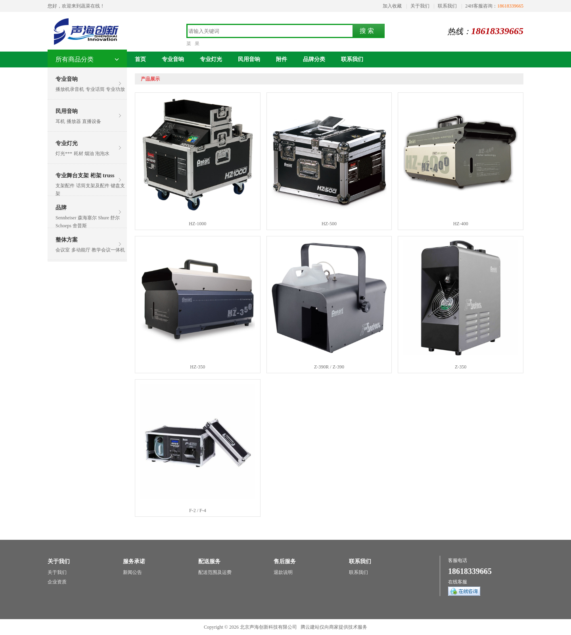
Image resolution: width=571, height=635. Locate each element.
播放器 (74, 121)
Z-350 (460, 367)
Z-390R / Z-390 (329, 367)
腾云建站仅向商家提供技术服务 (334, 627)
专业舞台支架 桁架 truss (85, 175)
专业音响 (67, 79)
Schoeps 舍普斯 (71, 225)
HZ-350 (197, 367)
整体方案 (67, 240)
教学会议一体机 (108, 250)
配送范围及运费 (215, 572)
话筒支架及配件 (92, 185)
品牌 (61, 208)
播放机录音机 (70, 89)
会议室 (63, 250)
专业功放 (115, 89)
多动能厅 (80, 250)
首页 (140, 59)
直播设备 (91, 121)
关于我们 (419, 6)
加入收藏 (392, 6)
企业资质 (57, 582)
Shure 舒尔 (109, 218)
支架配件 (65, 185)
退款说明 (283, 572)
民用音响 (67, 111)
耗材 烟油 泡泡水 (91, 153)
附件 (281, 59)
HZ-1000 (197, 223)
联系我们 (447, 6)
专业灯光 (67, 143)
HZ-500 (329, 223)
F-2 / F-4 (197, 510)
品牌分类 (314, 59)
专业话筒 (95, 89)
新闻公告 (132, 572)
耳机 (60, 121)
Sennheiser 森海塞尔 (76, 218)
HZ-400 (460, 223)
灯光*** (64, 153)
